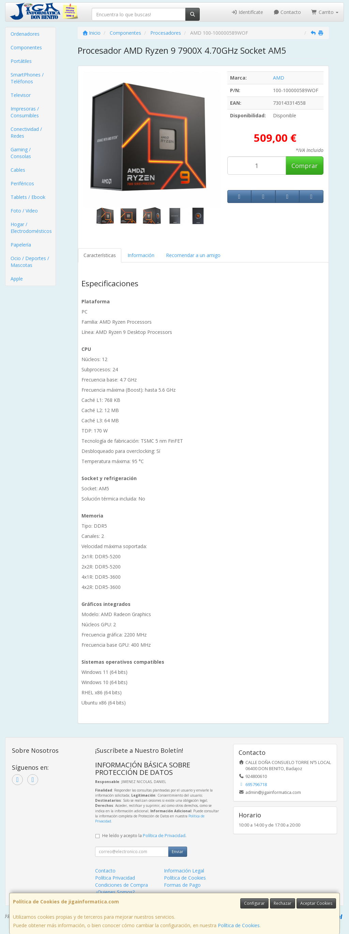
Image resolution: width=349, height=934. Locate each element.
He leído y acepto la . (144, 835)
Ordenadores (25, 34)
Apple (17, 278)
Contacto (287, 12)
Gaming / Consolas (21, 152)
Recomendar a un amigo (193, 255)
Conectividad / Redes (26, 132)
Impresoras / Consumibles (25, 112)
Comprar (304, 166)
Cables (18, 170)
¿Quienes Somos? (115, 892)
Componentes (26, 47)
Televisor (21, 95)
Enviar (177, 851)
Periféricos (22, 183)
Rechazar (282, 903)
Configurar (254, 903)
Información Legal (184, 870)
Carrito (324, 12)
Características (100, 255)
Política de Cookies (239, 925)
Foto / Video (24, 210)
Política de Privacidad (164, 835)
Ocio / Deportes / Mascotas (30, 261)
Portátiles (21, 61)
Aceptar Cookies (316, 903)
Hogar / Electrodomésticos (31, 227)
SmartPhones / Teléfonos (27, 78)
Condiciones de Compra (121, 885)
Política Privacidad (115, 877)
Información (140, 255)
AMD (278, 77)
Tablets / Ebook (28, 197)
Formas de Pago (182, 885)
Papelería (21, 244)
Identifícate (247, 12)
